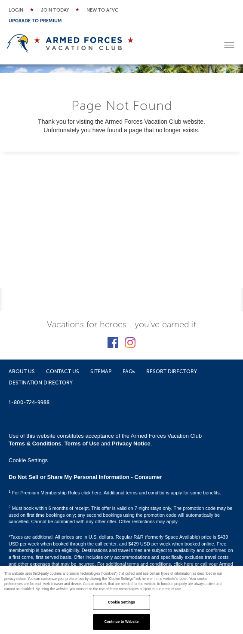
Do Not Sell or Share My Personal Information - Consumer (85, 477)
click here (183, 564)
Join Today (55, 10)
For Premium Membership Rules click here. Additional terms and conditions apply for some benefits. (115, 492)
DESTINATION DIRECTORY (41, 383)
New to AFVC (102, 10)
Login (16, 10)
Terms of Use (82, 443)
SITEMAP (100, 372)
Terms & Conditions (35, 443)
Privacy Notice (131, 443)
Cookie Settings (28, 460)
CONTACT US (62, 372)
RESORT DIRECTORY (171, 372)
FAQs (129, 372)
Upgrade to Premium (35, 21)
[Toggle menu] (229, 45)
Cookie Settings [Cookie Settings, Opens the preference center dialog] (121, 602)
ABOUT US (22, 372)
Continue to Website (122, 622)
